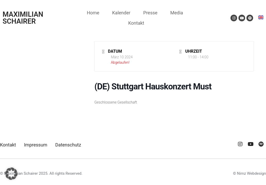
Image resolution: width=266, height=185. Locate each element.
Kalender (121, 12)
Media (176, 12)
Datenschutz (68, 144)
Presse (150, 12)
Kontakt (136, 23)
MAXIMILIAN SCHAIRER (23, 17)
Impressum (35, 144)
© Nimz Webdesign (249, 173)
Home (93, 12)
